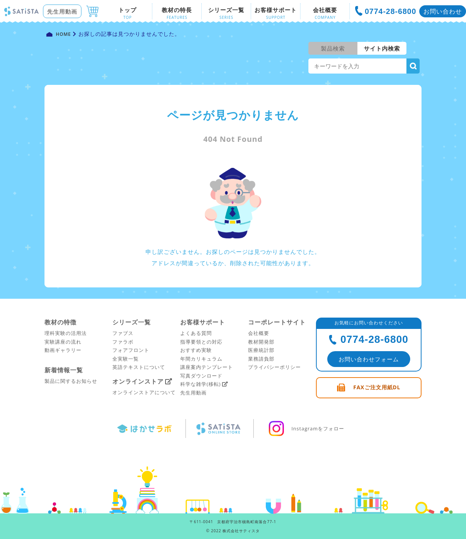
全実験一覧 (125, 358)
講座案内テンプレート (206, 367)
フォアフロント (130, 350)
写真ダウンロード (201, 375)
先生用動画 (62, 11)
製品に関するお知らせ (70, 381)
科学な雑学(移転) (200, 384)
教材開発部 (261, 341)
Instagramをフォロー (305, 428)
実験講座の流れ (62, 341)
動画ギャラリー (62, 350)
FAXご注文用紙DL (376, 387)
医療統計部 (261, 350)
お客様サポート (202, 322)
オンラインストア (138, 381)
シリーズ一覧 (131, 322)
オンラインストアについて (144, 392)
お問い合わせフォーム (369, 359)
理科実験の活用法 (65, 333)
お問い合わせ (442, 11)
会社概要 (258, 333)
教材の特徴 (60, 322)
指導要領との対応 (201, 341)
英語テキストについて (138, 367)
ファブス (122, 333)
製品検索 (333, 48)
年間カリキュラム (201, 358)
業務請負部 (261, 358)
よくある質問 (196, 333)
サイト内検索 (382, 48)
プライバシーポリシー (274, 367)
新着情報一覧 (63, 370)
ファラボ (122, 341)
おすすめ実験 (196, 350)
